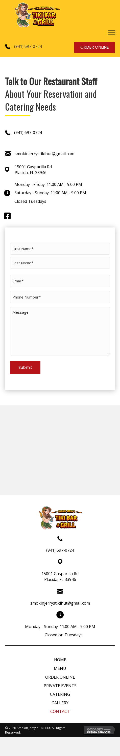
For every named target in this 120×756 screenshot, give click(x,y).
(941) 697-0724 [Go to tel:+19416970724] (60, 550)
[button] (111, 33)
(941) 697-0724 (28, 46)
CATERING (60, 694)
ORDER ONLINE (60, 677)
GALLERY (60, 703)
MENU (60, 668)
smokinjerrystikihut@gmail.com (44, 153)
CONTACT (60, 711)
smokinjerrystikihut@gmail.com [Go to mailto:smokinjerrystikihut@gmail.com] (60, 603)
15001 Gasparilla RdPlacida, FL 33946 (33, 169)
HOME (60, 660)
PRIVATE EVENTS (60, 685)
